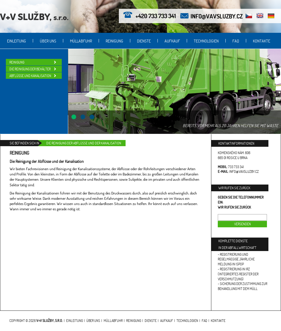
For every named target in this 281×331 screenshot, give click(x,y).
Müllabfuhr (81, 40)
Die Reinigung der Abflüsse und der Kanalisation (83, 143)
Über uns (48, 40)
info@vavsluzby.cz (217, 16)
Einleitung (16, 40)
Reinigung (114, 40)
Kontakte (261, 40)
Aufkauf (172, 40)
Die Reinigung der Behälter (30, 69)
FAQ (235, 40)
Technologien (206, 40)
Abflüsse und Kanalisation (30, 76)
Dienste (144, 40)
